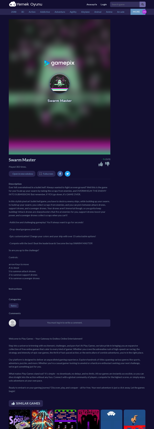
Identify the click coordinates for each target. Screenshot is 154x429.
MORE (136, 11)
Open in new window (22, 173)
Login (104, 4)
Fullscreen (48, 173)
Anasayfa (92, 4)
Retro (13, 305)
